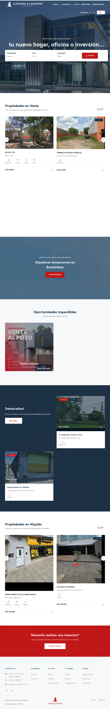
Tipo (33, 53)
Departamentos (53, 683)
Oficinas (50, 679)
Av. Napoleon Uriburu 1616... (71, 435)
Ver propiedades (55, 275)
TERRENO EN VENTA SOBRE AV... (70, 153)
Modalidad (11, 53)
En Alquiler (22, 455)
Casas (50, 674)
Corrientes (34, 679)
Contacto (84, 13)
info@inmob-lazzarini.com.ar (18, 684)
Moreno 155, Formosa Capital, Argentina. (16, 675)
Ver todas (100, 109)
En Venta (47, 120)
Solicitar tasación (55, 646)
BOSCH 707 (10, 152)
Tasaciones (86, 679)
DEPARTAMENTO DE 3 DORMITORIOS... (21, 594)
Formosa (34, 674)
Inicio (93, 700)
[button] (17, 56)
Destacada (63, 399)
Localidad (61, 53)
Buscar (90, 56)
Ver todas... (13, 421)
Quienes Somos (87, 674)
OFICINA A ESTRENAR (66, 587)
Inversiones (86, 683)
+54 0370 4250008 (15, 680)
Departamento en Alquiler (18, 487)
